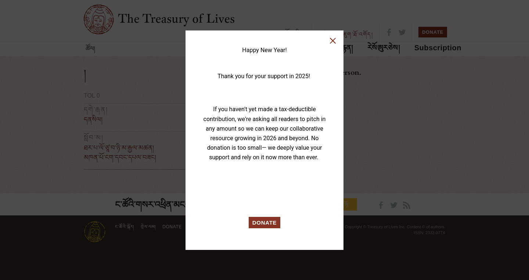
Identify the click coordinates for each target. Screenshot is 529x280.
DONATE (264, 222)
